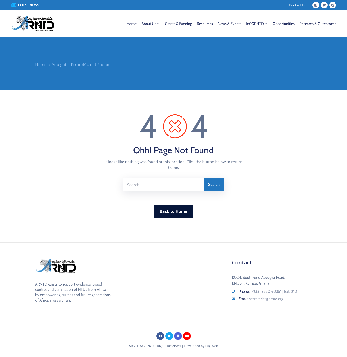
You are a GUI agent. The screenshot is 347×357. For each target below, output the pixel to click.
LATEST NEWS (28, 5)
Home (132, 24)
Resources (205, 24)
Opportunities (283, 24)
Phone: (268, 291)
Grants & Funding (178, 24)
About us (150, 24)
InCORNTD (257, 24)
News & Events (229, 24)
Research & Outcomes (318, 24)
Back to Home (173, 211)
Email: (261, 299)
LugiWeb (211, 346)
